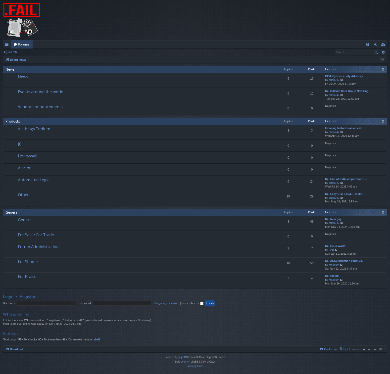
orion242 (334, 79)
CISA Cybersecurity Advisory (344, 76)
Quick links (8, 45)
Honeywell (27, 156)
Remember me (193, 303)
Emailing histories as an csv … (345, 128)
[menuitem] (368, 44)
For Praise (27, 276)
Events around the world (40, 91)
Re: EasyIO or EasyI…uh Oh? (344, 193)
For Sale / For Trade (36, 234)
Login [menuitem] (376, 45)
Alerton (25, 168)
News (9, 69)
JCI (20, 144)
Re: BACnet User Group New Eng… (348, 91)
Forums (24, 44)
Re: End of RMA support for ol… (346, 179)
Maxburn (334, 264)
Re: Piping (332, 275)
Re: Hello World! (335, 245)
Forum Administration (38, 246)
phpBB (182, 357)
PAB (331, 249)
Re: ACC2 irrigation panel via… (345, 260)
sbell (97, 339)
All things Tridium (34, 129)
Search (12, 52)
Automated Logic (33, 180)
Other (23, 194)
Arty (186, 361)
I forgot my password (166, 303)
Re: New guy (333, 219)
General (11, 212)
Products (12, 121)
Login (28, 52)
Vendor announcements (40, 106)
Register (44, 52)
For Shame (28, 261)
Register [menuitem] (384, 45)
